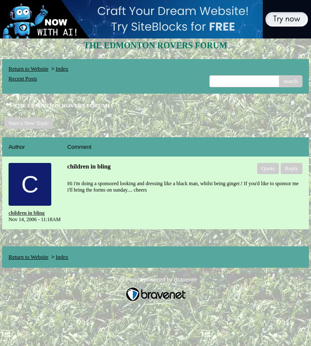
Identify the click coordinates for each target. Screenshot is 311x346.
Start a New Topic (29, 123)
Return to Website (28, 68)
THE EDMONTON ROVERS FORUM (55, 105)
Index (62, 68)
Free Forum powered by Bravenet (155, 279)
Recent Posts (23, 78)
